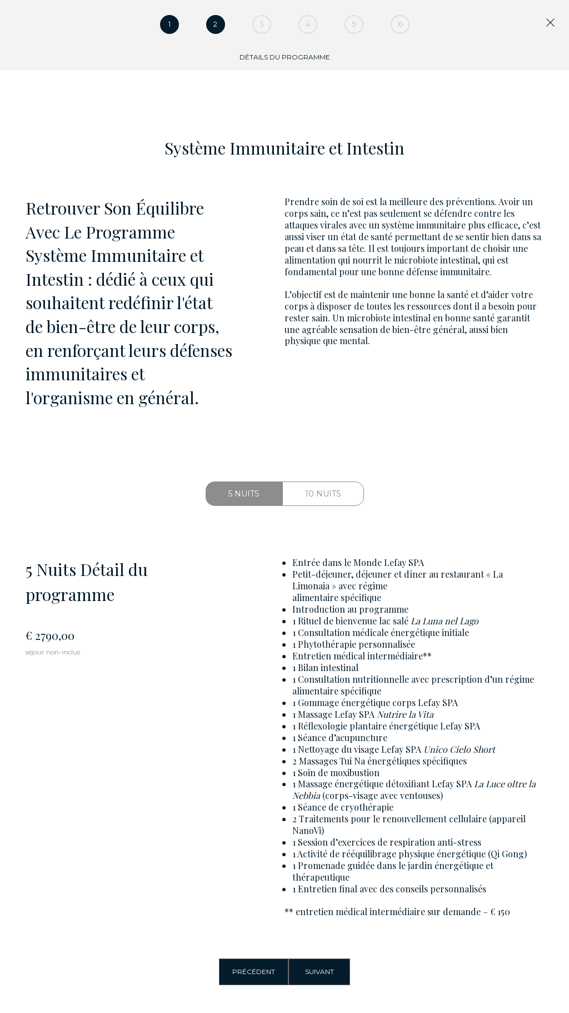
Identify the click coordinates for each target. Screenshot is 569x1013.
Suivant (319, 971)
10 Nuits (323, 494)
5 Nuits (243, 494)
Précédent (253, 971)
